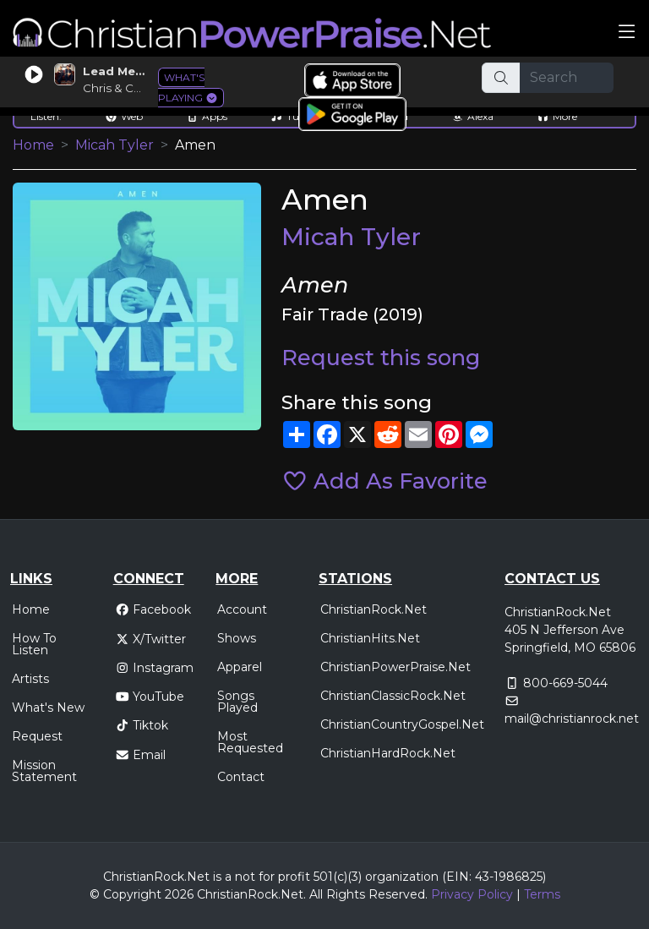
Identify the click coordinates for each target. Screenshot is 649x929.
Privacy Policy (472, 894)
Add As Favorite (384, 480)
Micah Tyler (114, 145)
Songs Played (237, 701)
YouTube (150, 696)
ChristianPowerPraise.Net (395, 667)
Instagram (154, 668)
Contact (241, 777)
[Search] (567, 78)
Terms (542, 894)
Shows (236, 638)
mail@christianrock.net (571, 718)
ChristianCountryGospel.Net (402, 724)
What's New (48, 707)
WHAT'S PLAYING (188, 87)
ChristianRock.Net (373, 609)
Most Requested (250, 742)
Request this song (380, 357)
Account (242, 609)
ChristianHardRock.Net (387, 753)
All (316, 894)
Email (140, 755)
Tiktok (142, 725)
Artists (30, 679)
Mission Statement (44, 771)
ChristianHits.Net (370, 638)
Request (37, 736)
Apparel (239, 667)
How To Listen (34, 644)
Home (33, 145)
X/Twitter (151, 639)
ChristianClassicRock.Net (393, 696)
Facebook (153, 609)
